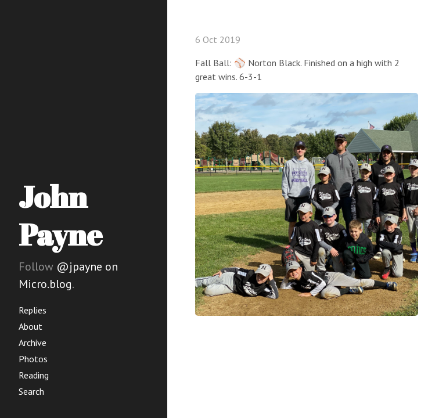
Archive (32, 342)
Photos (33, 359)
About (30, 326)
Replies (32, 310)
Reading (34, 375)
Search (31, 391)
